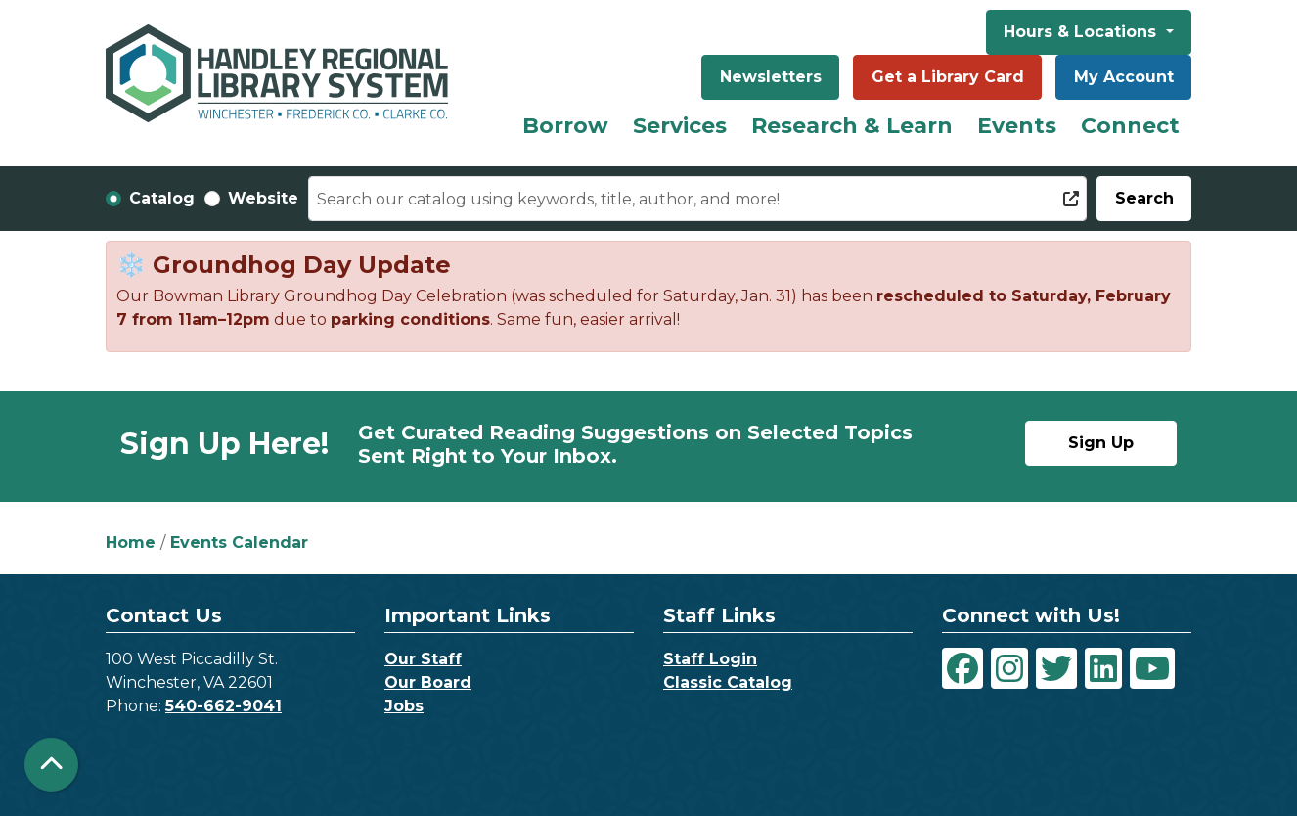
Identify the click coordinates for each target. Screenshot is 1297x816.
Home (131, 542)
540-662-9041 (223, 706)
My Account (1124, 77)
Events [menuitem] (1016, 126)
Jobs (404, 706)
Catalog (162, 198)
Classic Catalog (727, 682)
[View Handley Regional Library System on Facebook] (962, 668)
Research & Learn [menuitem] (852, 126)
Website (263, 198)
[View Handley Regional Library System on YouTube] (1152, 668)
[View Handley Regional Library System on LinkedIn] (1103, 668)
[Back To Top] (51, 765)
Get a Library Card (948, 77)
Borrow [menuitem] (565, 126)
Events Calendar (239, 542)
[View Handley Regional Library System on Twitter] (1056, 668)
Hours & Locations (1082, 32)
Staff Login (710, 659)
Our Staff (423, 659)
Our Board (427, 682)
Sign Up (1101, 442)
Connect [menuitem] (1130, 126)
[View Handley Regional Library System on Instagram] (1009, 668)
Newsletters (771, 77)
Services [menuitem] (680, 126)
